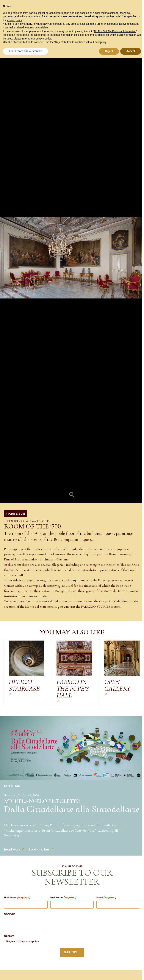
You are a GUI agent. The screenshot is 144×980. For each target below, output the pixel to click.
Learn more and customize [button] (25, 51)
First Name (17, 897)
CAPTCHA (9, 913)
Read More (12, 849)
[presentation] (32, 924)
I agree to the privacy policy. (23, 941)
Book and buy (39, 849)
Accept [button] (130, 51)
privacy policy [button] (43, 38)
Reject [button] (109, 51)
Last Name (63, 897)
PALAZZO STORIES (95, 606)
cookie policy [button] (14, 20)
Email (106, 897)
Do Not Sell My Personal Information (115, 31)
